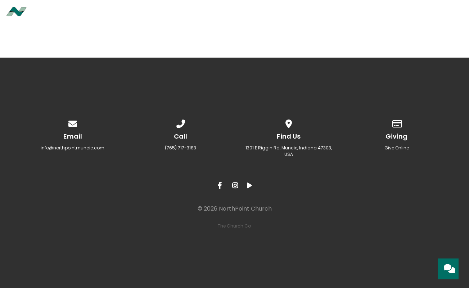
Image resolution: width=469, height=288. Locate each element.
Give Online (396, 148)
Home (204, 15)
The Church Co (234, 226)
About (240, 15)
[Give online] (397, 123)
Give (409, 15)
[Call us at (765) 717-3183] (181, 123)
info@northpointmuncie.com (72, 148)
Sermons (371, 15)
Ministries (284, 15)
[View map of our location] (289, 123)
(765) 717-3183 (180, 148)
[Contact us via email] (73, 123)
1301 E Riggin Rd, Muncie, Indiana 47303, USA (288, 151)
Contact (448, 15)
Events (328, 15)
